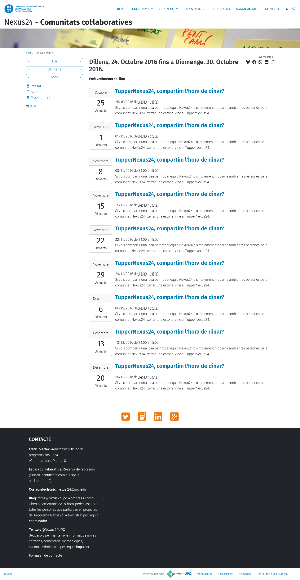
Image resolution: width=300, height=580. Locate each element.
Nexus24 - (68, 22)
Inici (120, 9)
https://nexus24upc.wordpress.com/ (65, 498)
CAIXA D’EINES (194, 9)
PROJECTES (222, 9)
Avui (34, 92)
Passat (36, 86)
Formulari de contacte (45, 555)
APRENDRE (166, 9)
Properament (40, 98)
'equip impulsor (78, 547)
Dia (54, 61)
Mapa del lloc (204, 573)
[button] (153, 8)
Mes (54, 77)
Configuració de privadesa (272, 573)
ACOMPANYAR (246, 9)
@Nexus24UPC (53, 530)
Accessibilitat (225, 573)
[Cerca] (294, 9)
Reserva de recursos (78, 469)
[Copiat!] (272, 62)
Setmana (54, 69)
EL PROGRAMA (139, 9)
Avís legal (244, 573)
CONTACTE (273, 9)
